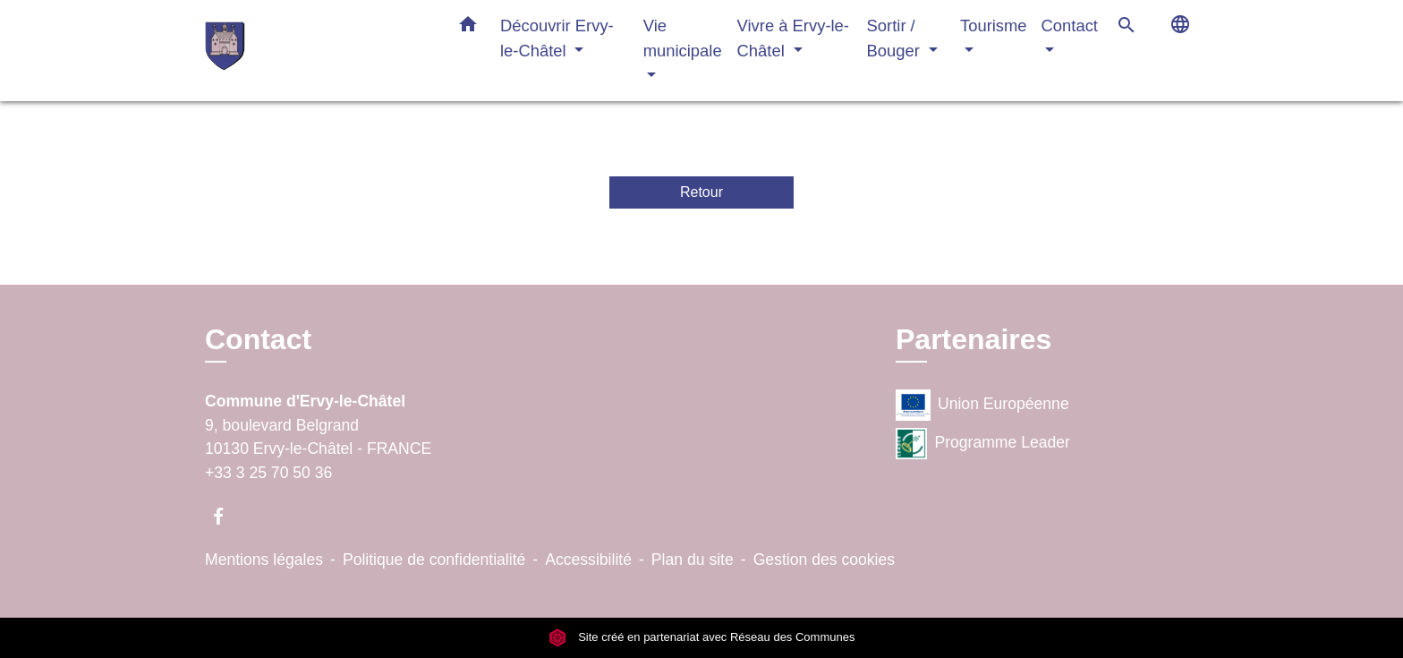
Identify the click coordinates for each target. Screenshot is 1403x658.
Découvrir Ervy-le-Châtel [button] (557, 38)
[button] (468, 27)
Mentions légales (264, 559)
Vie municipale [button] (682, 38)
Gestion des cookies (824, 559)
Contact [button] (1070, 25)
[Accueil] (317, 50)
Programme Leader (983, 443)
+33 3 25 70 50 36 (268, 473)
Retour (701, 192)
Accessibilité (588, 559)
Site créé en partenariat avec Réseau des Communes (701, 637)
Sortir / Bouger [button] (895, 38)
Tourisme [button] (993, 25)
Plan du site (692, 559)
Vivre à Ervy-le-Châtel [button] (793, 38)
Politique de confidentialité (434, 559)
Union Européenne (982, 405)
